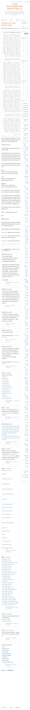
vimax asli (4, 499)
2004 (24, 109)
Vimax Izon (4, 527)
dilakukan (7, 429)
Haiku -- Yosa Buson (26, 160)
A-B (23, 42)
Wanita (8, 427)
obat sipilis (4, 581)
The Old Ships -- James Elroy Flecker (26, 448)
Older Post (18, 20)
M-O (27, 70)
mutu (18, 436)
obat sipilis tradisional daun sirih (9, 572)
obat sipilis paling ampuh (8, 564)
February (26, 154)
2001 (24, 116)
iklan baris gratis (6, 619)
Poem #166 (4, 232)
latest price (13, 455)
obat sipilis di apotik (6, 566)
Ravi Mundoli (17, 28)
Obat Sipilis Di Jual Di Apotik (8, 598)
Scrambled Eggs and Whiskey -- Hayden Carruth (26, 462)
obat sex (4, 395)
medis (3, 431)
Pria (3, 427)
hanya (18, 427)
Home (11, 20)
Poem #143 (4, 235)
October (26, 128)
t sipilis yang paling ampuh (8, 579)
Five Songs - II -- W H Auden (26, 195)
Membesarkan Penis (7, 544)
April (25, 148)
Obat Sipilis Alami (6, 586)
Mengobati (7, 426)
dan (5, 427)
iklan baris (6, 614)
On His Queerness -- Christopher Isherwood (26, 239)
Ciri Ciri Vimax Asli (6, 541)
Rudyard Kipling (18, 134)
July (25, 141)
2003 (24, 111)
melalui (11, 429)
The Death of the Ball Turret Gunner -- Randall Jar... (26, 206)
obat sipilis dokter (6, 576)
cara (10, 431)
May (25, 146)
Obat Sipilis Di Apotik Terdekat (9, 599)
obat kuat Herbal (6, 385)
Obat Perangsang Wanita (8, 522)
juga (3, 432)
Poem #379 (4, 240)
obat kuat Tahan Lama (7, 386)
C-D (27, 42)
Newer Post (4, 20)
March (25, 151)
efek (18, 437)
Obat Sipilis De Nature (7, 596)
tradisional (4, 434)
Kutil (11, 426)
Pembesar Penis (6, 531)
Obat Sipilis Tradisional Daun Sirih (10, 562)
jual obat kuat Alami (6, 388)
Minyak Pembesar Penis (7, 504)
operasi (13, 431)
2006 (24, 105)
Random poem (25, 28)
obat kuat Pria (5, 383)
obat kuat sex (5, 380)
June (25, 143)
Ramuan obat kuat (6, 391)
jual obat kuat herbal (7, 398)
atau (16, 431)
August (26, 137)
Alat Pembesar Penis (7, 478)
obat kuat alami (5, 381)
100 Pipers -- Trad (26, 188)
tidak (15, 427)
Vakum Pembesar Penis (7, 489)
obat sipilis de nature (7, 560)
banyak (9, 432)
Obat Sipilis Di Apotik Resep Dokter (10, 603)
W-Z (27, 55)
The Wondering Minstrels (15, 6)
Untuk (3, 426)
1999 (24, 477)
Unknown (6, 448)
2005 (24, 107)
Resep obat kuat (6, 390)
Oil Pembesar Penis (6, 514)
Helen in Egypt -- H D (26, 409)
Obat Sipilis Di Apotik (7, 584)
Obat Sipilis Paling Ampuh (8, 587)
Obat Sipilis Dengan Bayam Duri (9, 589)
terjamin (12, 437)
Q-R (27, 51)
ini (13, 427)
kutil (3, 436)
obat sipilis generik (6, 577)
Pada (18, 426)
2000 (24, 475)
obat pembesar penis (7, 470)
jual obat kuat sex (6, 396)
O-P (23, 51)
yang (9, 437)
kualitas (6, 437)
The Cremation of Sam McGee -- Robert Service (26, 314)
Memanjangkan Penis (7, 548)
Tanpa (11, 427)
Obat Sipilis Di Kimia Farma (8, 604)
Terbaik (6, 436)
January (26, 471)
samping (4, 439)
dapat (3, 429)
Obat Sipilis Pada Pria (7, 591)
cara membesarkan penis (8, 413)
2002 (24, 113)
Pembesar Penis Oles (7, 510)
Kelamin (14, 426)
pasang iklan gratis (6, 621)
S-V (23, 74)
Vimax (3, 534)
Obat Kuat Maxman (6, 517)
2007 (24, 103)
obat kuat (6, 373)
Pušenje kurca (7, 630)
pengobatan (16, 429)
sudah (5, 432)
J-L (23, 70)
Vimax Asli (4, 537)
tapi (18, 431)
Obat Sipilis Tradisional (7, 582)
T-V (23, 55)
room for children (12, 454)
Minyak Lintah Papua (7, 507)
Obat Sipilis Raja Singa (7, 593)
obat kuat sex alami (6, 393)
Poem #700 (6, 32)
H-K (23, 46)
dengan (7, 431)
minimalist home (6, 455)
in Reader (27, 1)
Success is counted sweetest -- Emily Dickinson (26, 426)
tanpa (16, 437)
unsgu (5, 407)
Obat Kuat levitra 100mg (7, 494)
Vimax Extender (6, 484)
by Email (20, 1)
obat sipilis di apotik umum (8, 574)
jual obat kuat (5, 378)
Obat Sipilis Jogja (6, 559)
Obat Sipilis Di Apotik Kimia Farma (10, 601)
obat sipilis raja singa (7, 567)
